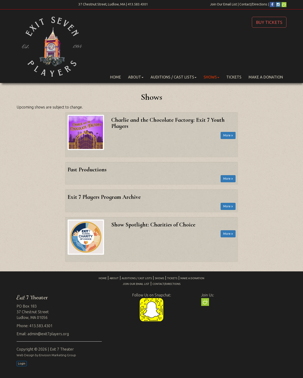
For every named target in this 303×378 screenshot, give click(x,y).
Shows (211, 77)
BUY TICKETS (269, 22)
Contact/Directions (253, 4)
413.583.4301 (138, 4)
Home (115, 77)
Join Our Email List (223, 4)
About (135, 77)
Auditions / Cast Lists (173, 77)
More (228, 135)
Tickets (233, 77)
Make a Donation (266, 77)
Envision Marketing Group (57, 355)
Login (21, 363)
